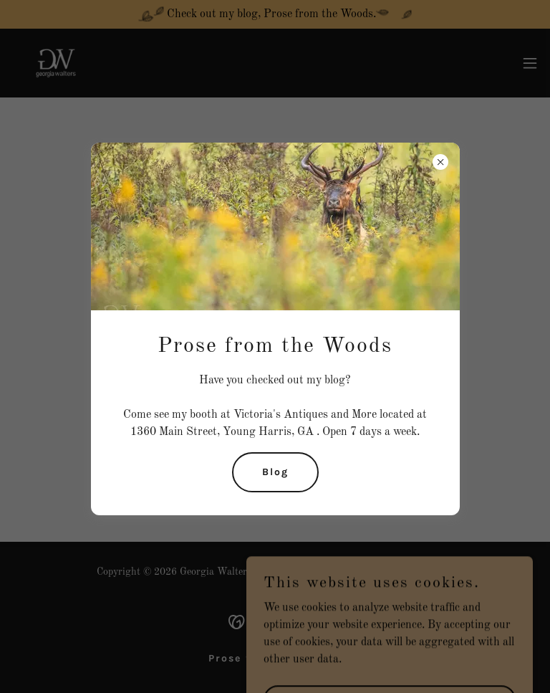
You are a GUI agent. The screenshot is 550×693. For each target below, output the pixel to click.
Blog (275, 472)
